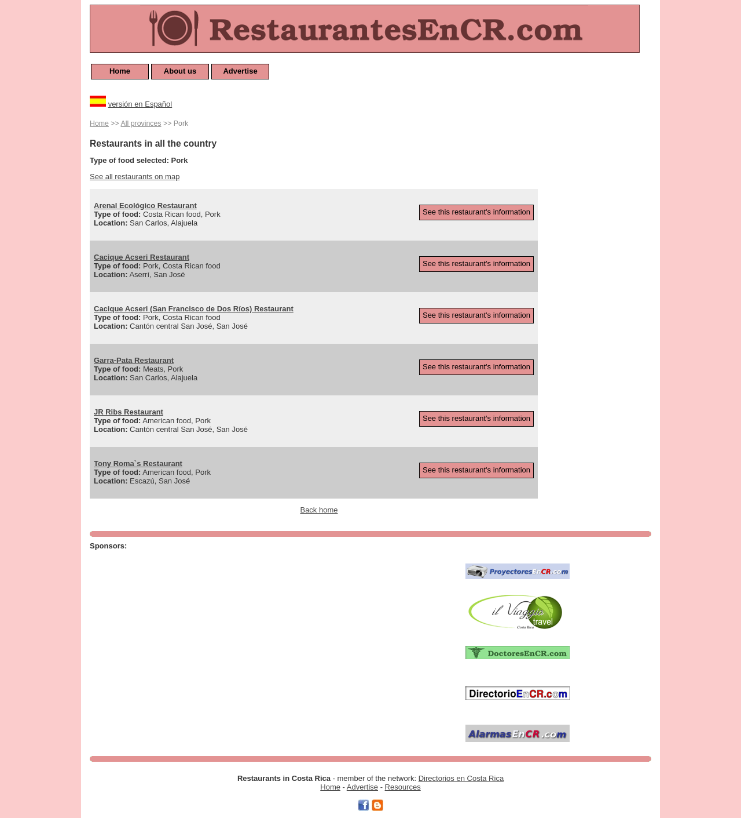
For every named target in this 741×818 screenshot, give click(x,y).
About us (180, 71)
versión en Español (140, 104)
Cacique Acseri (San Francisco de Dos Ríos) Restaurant (194, 308)
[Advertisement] (605, 291)
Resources (403, 787)
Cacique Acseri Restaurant (141, 257)
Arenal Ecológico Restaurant (145, 205)
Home (119, 71)
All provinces (141, 123)
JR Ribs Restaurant (128, 412)
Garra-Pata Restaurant (134, 360)
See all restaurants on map (134, 176)
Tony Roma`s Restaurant (138, 463)
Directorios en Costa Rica (461, 778)
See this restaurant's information (476, 212)
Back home (319, 510)
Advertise (240, 71)
